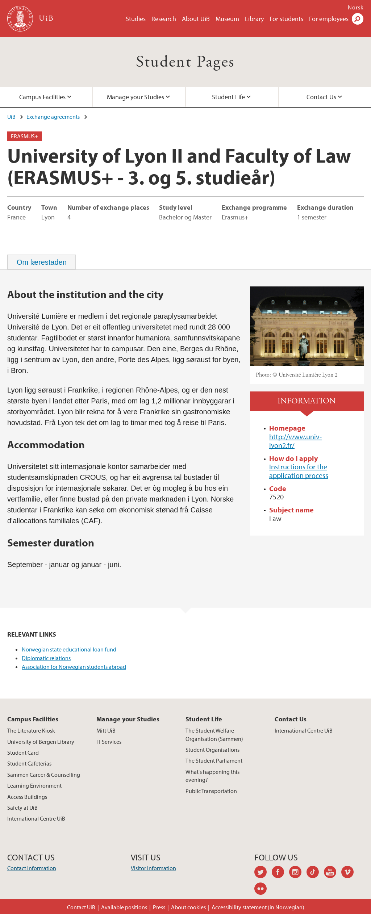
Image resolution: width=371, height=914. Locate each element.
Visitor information (153, 868)
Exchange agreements (53, 116)
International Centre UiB (36, 818)
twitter (263, 873)
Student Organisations (212, 749)
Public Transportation (211, 790)
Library (254, 18)
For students (286, 18)
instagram (298, 873)
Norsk (356, 7)
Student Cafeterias (29, 763)
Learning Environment (34, 785)
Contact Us (321, 97)
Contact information (31, 868)
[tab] (41, 262)
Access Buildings (27, 796)
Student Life (228, 97)
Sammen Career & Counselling (43, 774)
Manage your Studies (135, 97)
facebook (280, 873)
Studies (136, 18)
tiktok (315, 873)
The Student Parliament (214, 760)
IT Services (108, 741)
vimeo (350, 873)
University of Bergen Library (40, 741)
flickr (263, 889)
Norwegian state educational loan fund (69, 649)
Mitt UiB (106, 730)
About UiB (196, 18)
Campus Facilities (42, 97)
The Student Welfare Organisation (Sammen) (214, 734)
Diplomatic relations (46, 658)
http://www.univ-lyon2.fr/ (295, 441)
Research (163, 18)
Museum (227, 18)
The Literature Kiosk (31, 730)
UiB (11, 116)
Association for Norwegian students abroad (74, 666)
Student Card (23, 752)
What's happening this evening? (212, 775)
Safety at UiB (22, 807)
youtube (332, 873)
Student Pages (185, 62)
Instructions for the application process (298, 471)
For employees (329, 18)
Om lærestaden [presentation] (42, 262)
